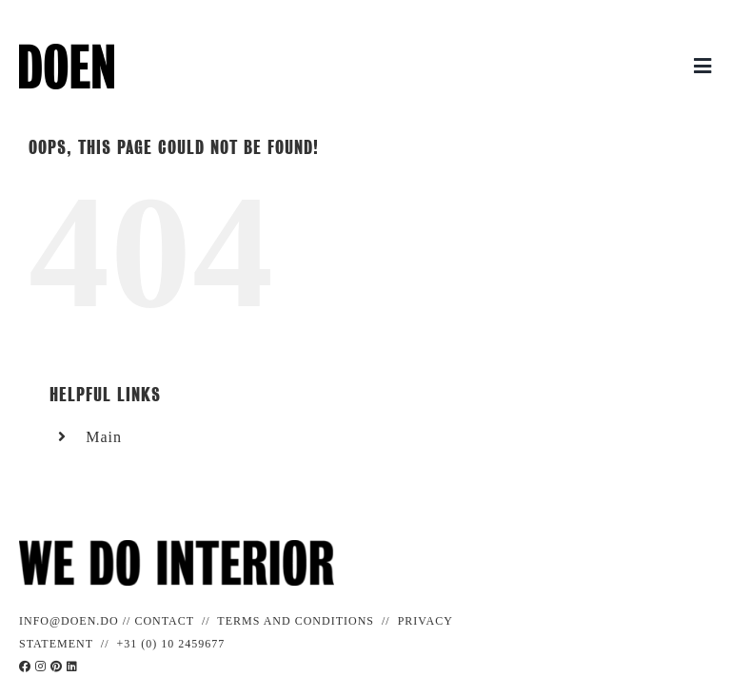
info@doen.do (69, 621)
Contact (164, 621)
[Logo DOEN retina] (66, 50)
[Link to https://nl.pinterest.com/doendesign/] (56, 666)
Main (104, 437)
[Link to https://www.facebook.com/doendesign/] (25, 666)
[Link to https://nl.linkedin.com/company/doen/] (72, 666)
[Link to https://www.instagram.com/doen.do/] (41, 666)
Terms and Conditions (295, 621)
